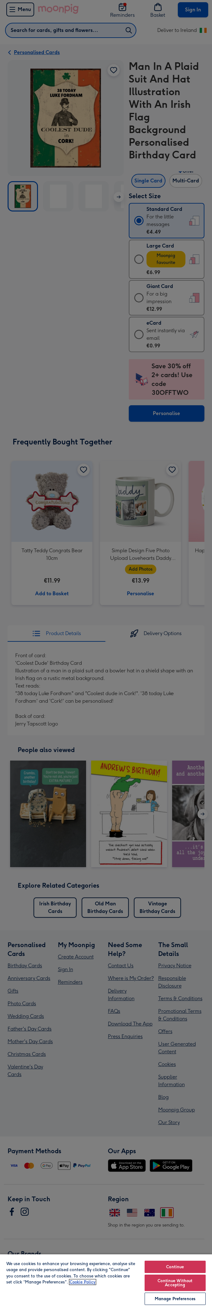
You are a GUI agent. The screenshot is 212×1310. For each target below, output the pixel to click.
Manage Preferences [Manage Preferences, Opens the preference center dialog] (175, 1298)
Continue (175, 1266)
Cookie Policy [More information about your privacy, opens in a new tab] (83, 1282)
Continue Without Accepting (175, 1282)
